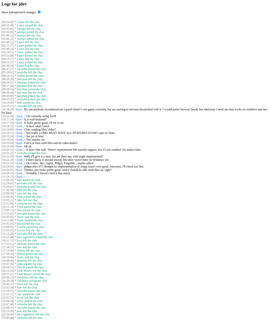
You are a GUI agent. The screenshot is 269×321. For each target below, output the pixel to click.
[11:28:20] (7, 180)
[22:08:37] (7, 307)
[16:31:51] (7, 240)
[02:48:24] (7, 48)
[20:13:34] (7, 270)
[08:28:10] (7, 89)
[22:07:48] (7, 304)
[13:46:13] (7, 210)
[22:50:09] (7, 314)
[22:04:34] (7, 301)
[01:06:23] (7, 35)
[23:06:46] (7, 317)
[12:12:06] (7, 203)
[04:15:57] (7, 59)
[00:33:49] (7, 25)
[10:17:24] (7, 119)
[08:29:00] (7, 95)
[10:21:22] (7, 153)
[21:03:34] (7, 287)
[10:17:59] (7, 122)
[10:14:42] (7, 102)
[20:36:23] (7, 277)
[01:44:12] (7, 42)
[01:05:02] (7, 28)
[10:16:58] (7, 116)
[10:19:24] (7, 136)
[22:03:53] (7, 297)
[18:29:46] (7, 257)
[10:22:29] (7, 159)
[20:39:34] (7, 280)
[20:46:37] (7, 284)
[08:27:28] (7, 85)
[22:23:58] (7, 311)
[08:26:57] (7, 82)
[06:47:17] (7, 69)
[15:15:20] (7, 233)
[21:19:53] (7, 290)
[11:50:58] (7, 190)
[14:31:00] (7, 220)
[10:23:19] (7, 163)
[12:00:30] (7, 193)
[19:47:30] (7, 264)
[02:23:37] (7, 45)
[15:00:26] (7, 227)
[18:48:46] (7, 260)
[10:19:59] (7, 146)
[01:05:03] (7, 32)
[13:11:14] (7, 206)
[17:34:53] (7, 247)
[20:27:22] (7, 274)
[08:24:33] (7, 75)
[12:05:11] (7, 200)
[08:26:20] (7, 79)
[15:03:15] (7, 230)
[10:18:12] (7, 126)
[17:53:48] (7, 250)
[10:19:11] (7, 132)
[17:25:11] (7, 243)
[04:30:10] (7, 65)
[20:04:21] (7, 267)
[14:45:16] (7, 223)
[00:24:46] (7, 22)
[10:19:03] (7, 129)
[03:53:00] (7, 55)
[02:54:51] (7, 52)
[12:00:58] (7, 196)
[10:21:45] (7, 156)
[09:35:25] (7, 99)
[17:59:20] (7, 253)
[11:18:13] (7, 176)
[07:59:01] (7, 72)
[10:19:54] (7, 139)
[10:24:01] (7, 166)
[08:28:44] (7, 92)
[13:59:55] (7, 213)
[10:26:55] (7, 169)
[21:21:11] (7, 294)
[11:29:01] (7, 183)
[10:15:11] (7, 106)
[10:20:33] (7, 149)
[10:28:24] (7, 173)
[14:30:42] (7, 216)
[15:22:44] (7, 237)
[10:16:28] (7, 109)
